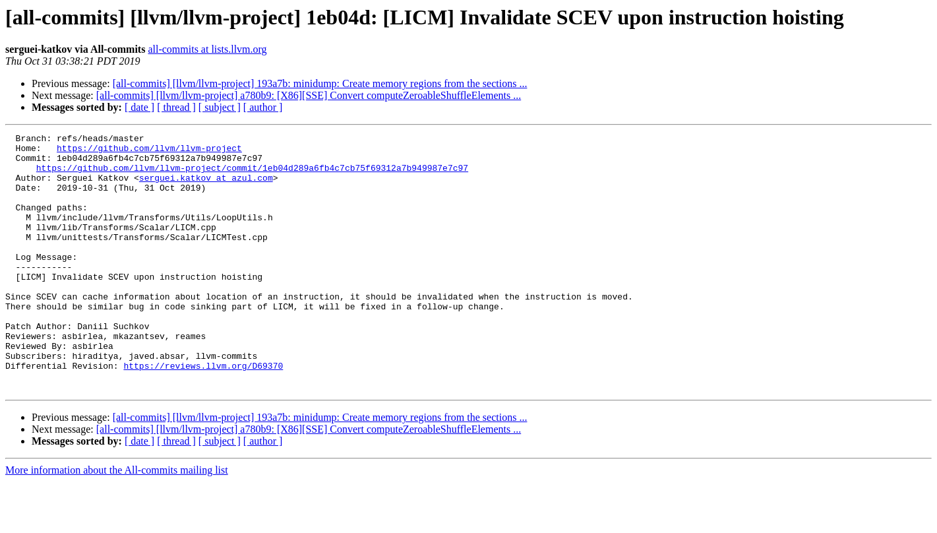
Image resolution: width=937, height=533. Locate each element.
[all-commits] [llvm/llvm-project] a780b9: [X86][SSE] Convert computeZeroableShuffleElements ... (308, 95)
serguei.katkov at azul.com (206, 187)
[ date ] (139, 107)
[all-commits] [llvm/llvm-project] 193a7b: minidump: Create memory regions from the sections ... (320, 83)
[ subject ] (219, 107)
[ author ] (263, 107)
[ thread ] (176, 107)
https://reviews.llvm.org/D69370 (203, 413)
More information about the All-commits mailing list (116, 521)
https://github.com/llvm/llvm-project (149, 152)
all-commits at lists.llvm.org (207, 49)
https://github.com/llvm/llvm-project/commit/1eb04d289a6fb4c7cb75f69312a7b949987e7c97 (252, 175)
